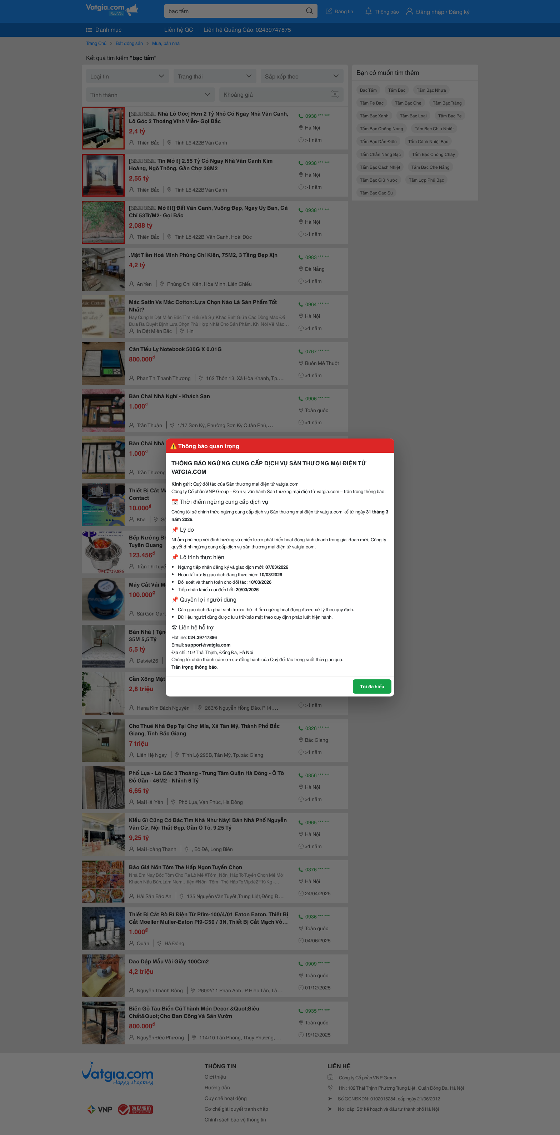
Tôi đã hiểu (372, 686)
